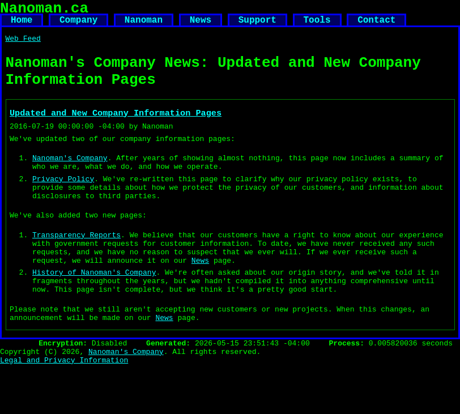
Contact (376, 25)
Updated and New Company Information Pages (116, 128)
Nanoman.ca (44, 10)
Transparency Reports (76, 265)
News (200, 25)
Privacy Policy (63, 202)
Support (257, 25)
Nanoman (144, 25)
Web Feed (23, 45)
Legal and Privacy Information (64, 409)
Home (21, 25)
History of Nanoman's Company (94, 309)
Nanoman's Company (70, 178)
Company (78, 25)
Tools (316, 25)
